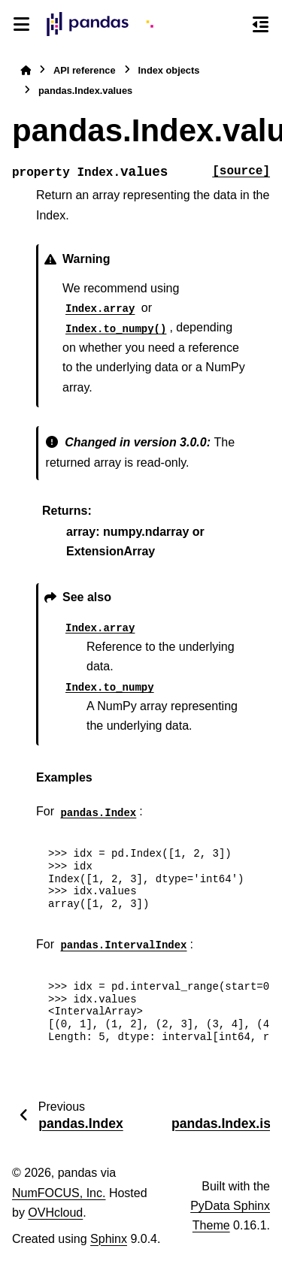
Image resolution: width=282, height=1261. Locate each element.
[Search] (233, 25)
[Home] (25, 70)
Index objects (169, 70)
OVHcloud (55, 1212)
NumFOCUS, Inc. (58, 1193)
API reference (84, 70)
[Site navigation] (21, 24)
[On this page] (260, 24)
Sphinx (108, 1238)
